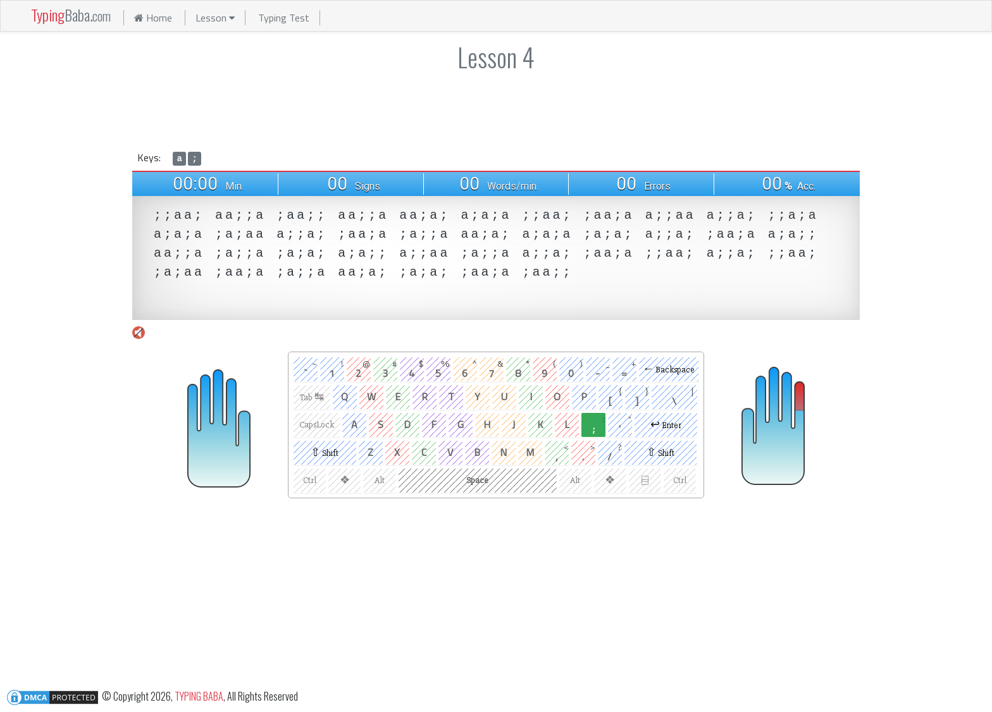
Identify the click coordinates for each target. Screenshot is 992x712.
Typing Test (283, 17)
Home (153, 17)
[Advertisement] (496, 108)
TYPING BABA (199, 695)
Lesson (215, 17)
